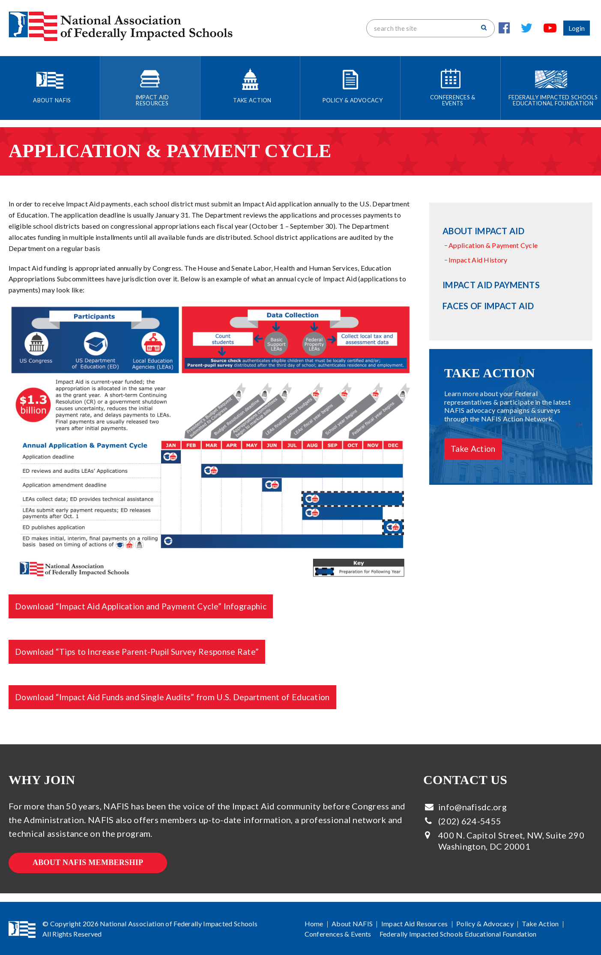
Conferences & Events (338, 934)
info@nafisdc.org (472, 807)
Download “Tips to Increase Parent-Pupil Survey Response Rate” (137, 652)
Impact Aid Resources (414, 923)
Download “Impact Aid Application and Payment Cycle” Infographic (140, 606)
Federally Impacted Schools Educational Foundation (458, 934)
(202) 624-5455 (469, 821)
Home (314, 923)
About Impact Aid (483, 231)
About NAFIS (352, 923)
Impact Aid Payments (491, 285)
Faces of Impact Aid (488, 306)
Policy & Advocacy (485, 923)
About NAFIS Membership (88, 862)
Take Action (473, 449)
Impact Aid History (478, 260)
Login (576, 28)
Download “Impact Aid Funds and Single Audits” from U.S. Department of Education (172, 697)
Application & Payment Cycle (493, 245)
